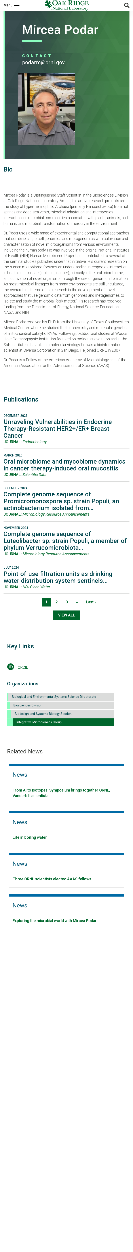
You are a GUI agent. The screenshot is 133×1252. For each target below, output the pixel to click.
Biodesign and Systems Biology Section (43, 714)
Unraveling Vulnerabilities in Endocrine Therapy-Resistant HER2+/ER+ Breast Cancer (58, 428)
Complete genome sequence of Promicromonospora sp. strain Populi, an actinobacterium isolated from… (61, 501)
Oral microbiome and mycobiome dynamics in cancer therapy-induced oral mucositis (64, 465)
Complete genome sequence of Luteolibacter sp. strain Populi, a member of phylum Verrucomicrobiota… (65, 540)
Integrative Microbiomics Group (39, 722)
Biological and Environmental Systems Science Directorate (54, 697)
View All (66, 615)
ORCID (23, 667)
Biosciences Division (27, 705)
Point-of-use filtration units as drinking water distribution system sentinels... (58, 577)
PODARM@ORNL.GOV (43, 62)
